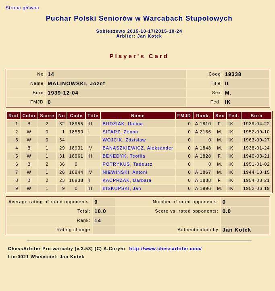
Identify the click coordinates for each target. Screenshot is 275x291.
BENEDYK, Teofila (123, 156)
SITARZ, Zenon (120, 131)
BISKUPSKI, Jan (121, 188)
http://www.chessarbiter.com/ (165, 248)
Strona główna (22, 7)
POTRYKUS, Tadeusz (127, 164)
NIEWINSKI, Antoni (124, 172)
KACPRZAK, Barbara (127, 180)
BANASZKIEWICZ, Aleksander (137, 148)
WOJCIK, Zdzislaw (124, 139)
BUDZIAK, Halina (122, 123)
